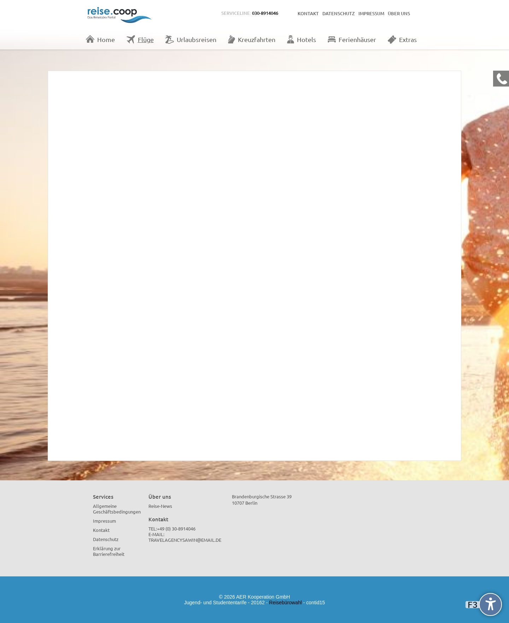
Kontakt (308, 13)
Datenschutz (338, 13)
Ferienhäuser (352, 39)
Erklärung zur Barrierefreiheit (108, 551)
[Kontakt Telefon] (501, 79)
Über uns (399, 13)
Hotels (301, 39)
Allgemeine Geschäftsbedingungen (117, 509)
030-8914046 (265, 13)
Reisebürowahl (285, 602)
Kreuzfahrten (251, 39)
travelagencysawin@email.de (184, 540)
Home (100, 39)
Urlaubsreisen (190, 39)
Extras (402, 39)
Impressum (371, 13)
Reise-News (160, 506)
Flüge (140, 39)
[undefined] (490, 604)
